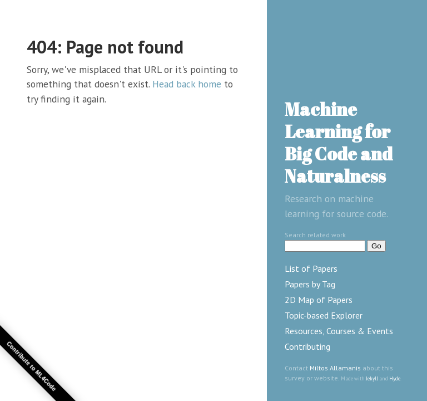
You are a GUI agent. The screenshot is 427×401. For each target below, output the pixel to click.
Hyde (394, 378)
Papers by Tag (310, 284)
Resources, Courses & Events (339, 330)
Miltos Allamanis (335, 368)
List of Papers (311, 268)
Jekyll (372, 378)
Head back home (186, 83)
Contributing (307, 346)
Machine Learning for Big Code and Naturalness (339, 142)
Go (376, 246)
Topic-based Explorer (324, 315)
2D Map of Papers (318, 299)
